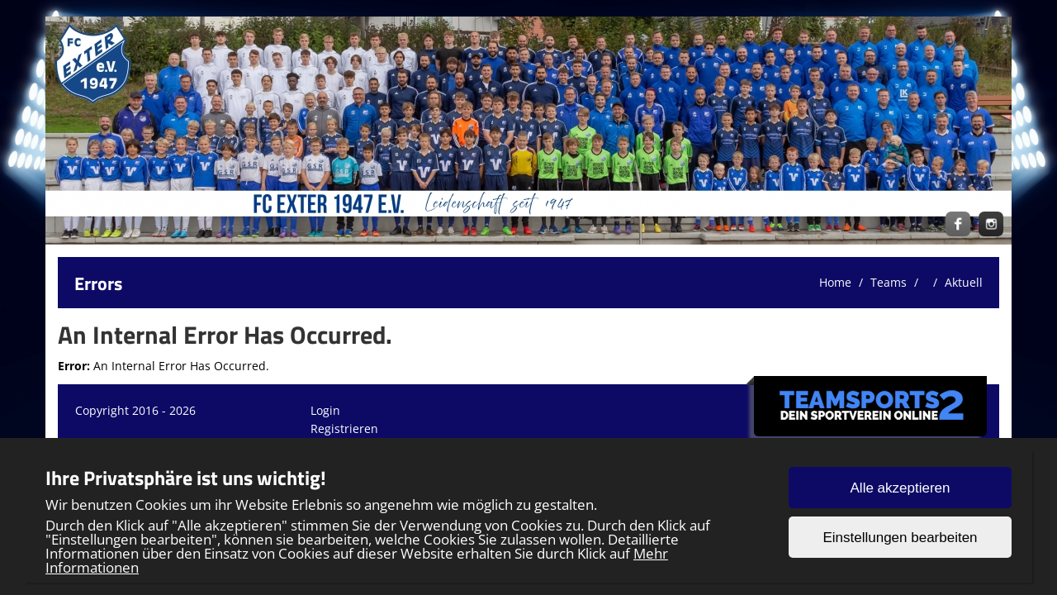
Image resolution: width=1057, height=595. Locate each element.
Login (325, 410)
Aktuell (964, 282)
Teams (888, 282)
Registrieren (344, 428)
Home (835, 282)
